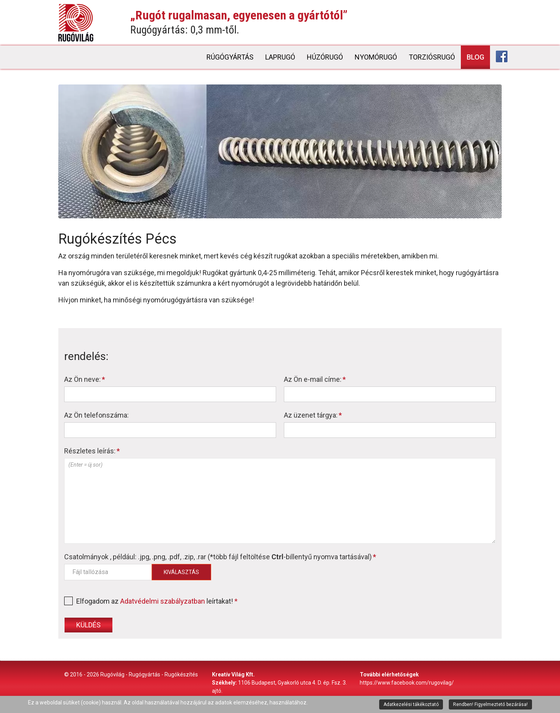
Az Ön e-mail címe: (315, 379)
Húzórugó (325, 57)
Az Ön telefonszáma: (96, 415)
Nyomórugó (376, 57)
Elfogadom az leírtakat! (151, 601)
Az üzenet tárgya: (313, 415)
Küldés (88, 625)
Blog (475, 57)
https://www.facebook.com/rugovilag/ (407, 683)
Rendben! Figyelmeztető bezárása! (490, 704)
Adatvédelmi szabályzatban (162, 601)
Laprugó (280, 57)
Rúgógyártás (230, 57)
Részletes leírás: (92, 451)
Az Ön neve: (84, 379)
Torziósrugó (432, 57)
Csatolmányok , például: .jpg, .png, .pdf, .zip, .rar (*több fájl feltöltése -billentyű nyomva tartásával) (220, 557)
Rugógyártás (144, 674)
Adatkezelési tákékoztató (411, 704)
